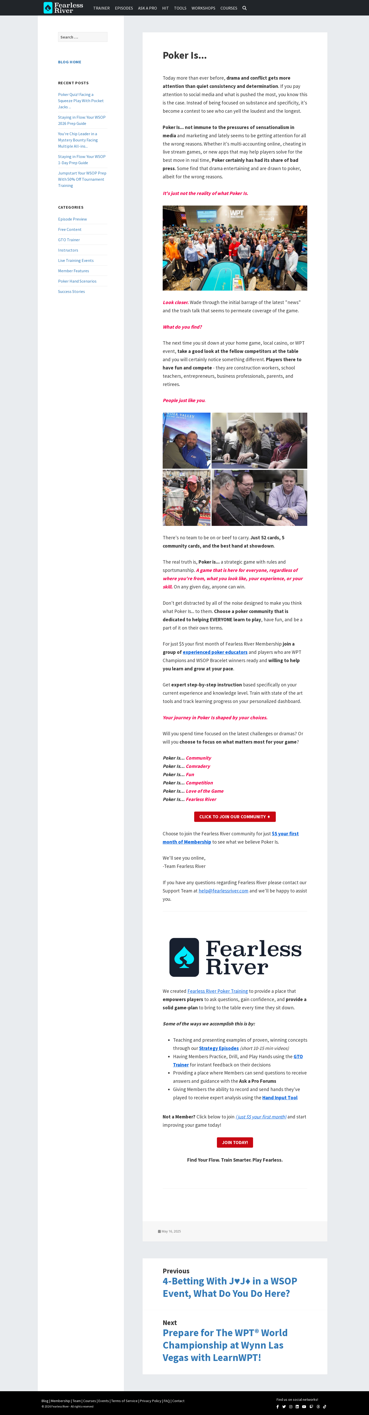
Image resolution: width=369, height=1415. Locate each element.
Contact (178, 1400)
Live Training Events (76, 260)
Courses (229, 8)
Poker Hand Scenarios (77, 281)
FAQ (167, 1400)
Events (103, 1400)
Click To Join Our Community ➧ (235, 817)
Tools (180, 8)
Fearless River (65, 8)
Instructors (68, 250)
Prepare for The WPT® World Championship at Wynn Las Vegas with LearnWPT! (225, 1345)
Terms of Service (124, 1400)
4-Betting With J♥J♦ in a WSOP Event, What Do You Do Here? (230, 1287)
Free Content (70, 229)
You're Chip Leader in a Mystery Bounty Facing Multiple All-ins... (78, 140)
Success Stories (71, 291)
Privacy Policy (150, 1400)
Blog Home (70, 61)
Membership (60, 1400)
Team (77, 1400)
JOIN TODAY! (235, 1142)
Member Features (73, 270)
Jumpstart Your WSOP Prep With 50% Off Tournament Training (82, 179)
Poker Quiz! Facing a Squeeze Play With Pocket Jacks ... (81, 100)
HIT (165, 8)
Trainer (101, 8)
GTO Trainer (69, 239)
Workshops (203, 8)
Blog (45, 1400)
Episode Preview (72, 219)
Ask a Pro (147, 8)
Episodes (124, 8)
